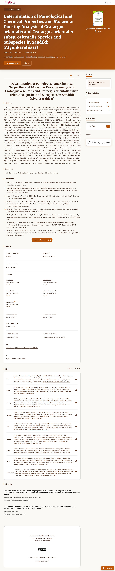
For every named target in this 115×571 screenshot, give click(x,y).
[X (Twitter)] (98, 142)
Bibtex (77, 368)
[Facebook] (89, 142)
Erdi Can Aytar (60, 57)
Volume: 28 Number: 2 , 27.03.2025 (97, 83)
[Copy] (76, 379)
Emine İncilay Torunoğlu (46, 57)
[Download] (108, 126)
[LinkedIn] (103, 142)
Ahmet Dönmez (19, 57)
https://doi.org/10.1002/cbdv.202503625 (14, 514)
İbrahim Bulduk (31, 57)
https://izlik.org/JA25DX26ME (16, 358)
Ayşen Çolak (8, 57)
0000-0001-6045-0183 (12, 304)
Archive (89, 74)
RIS (69, 368)
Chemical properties (10, 173)
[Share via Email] (108, 142)
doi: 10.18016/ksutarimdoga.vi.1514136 (38, 429)
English (108, 2)
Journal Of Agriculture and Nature (98, 30)
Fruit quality (22, 173)
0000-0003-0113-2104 (12, 282)
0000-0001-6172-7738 (12, 293)
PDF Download (12, 63)
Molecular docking (51, 173)
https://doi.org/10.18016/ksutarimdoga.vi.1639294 (17, 500)
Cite (26, 63)
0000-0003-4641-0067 (49, 293)
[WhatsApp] (94, 142)
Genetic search (32, 173)
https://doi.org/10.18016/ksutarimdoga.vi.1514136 (22, 348)
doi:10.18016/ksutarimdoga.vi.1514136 (24, 393)
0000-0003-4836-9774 (50, 282)
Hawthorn (41, 173)
